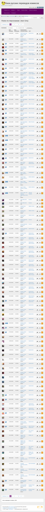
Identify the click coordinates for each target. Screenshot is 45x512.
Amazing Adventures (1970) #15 (24, 476)
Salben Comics (31, 206)
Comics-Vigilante (32, 54)
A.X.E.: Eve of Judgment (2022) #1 (24, 54)
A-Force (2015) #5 (24, 50)
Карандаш (11, 509)
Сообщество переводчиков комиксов (10, 507)
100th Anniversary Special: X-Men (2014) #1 (24, 34)
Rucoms (30, 199)
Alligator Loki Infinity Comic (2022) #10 (23, 436)
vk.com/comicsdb (11, 16)
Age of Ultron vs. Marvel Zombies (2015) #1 (24, 168)
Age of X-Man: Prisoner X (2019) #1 (24, 182)
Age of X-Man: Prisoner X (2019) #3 (24, 188)
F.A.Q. (17, 16)
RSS (21, 16)
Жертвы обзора (24, 10)
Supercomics (31, 33)
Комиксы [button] (13, 10)
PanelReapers (31, 172)
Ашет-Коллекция (32, 457)
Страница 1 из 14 (5, 24)
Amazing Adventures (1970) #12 (24, 470)
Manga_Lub (31, 435)
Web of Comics (31, 43)
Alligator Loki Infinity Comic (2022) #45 (23, 453)
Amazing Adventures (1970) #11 (24, 459)
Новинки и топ (6, 10)
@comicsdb (4, 16)
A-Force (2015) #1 (24, 43)
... (16, 24)
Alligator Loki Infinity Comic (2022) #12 (23, 442)
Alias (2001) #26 (23, 199)
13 (18, 24)
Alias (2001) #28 (23, 202)
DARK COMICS (32, 176)
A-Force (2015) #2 (24, 46)
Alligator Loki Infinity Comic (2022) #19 (23, 447)
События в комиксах (33, 10)
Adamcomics (31, 162)
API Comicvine (11, 506)
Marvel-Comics (31, 59)
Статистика (26, 16)
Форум (18, 10)
